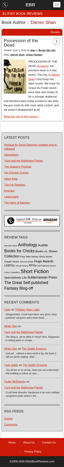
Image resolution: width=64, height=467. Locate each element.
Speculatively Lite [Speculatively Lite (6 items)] (15, 277)
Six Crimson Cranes (16, 172)
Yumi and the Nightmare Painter (23, 160)
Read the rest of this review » (21, 116)
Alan (32, 50)
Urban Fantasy (34, 54)
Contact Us (49, 442)
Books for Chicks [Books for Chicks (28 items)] (19, 251)
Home (12, 442)
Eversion (9, 190)
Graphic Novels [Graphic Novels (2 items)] (11, 261)
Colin (7, 309)
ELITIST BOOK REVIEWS (22, 13)
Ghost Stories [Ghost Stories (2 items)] (45, 257)
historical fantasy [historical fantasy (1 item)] (26, 262)
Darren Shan (17, 54)
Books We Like (47, 50)
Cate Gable (11, 365)
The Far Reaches (14, 184)
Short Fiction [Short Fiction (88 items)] (35, 271)
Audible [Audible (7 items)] (43, 245)
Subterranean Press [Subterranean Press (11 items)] (42, 277)
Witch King (10, 178)
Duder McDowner (14, 381)
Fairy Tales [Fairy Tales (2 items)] (25, 257)
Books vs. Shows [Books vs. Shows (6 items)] (46, 251)
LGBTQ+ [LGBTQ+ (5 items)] (9, 265)
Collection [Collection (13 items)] (11, 256)
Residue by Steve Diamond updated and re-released (30, 146)
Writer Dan (10, 326)
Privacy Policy (32, 451)
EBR (30, 4)
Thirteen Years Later (27, 309)
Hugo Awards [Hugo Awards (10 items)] (43, 261)
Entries (8, 418)
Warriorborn (11, 154)
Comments (10, 424)
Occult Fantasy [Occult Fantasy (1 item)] (22, 266)
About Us (28, 442)
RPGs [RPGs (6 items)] (33, 265)
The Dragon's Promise (17, 166)
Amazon (43, 66)
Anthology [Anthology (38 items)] (27, 244)
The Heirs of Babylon (17, 202)
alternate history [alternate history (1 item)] (10, 246)
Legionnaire (11, 196)
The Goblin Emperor (34, 348)
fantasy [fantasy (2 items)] (34, 257)
